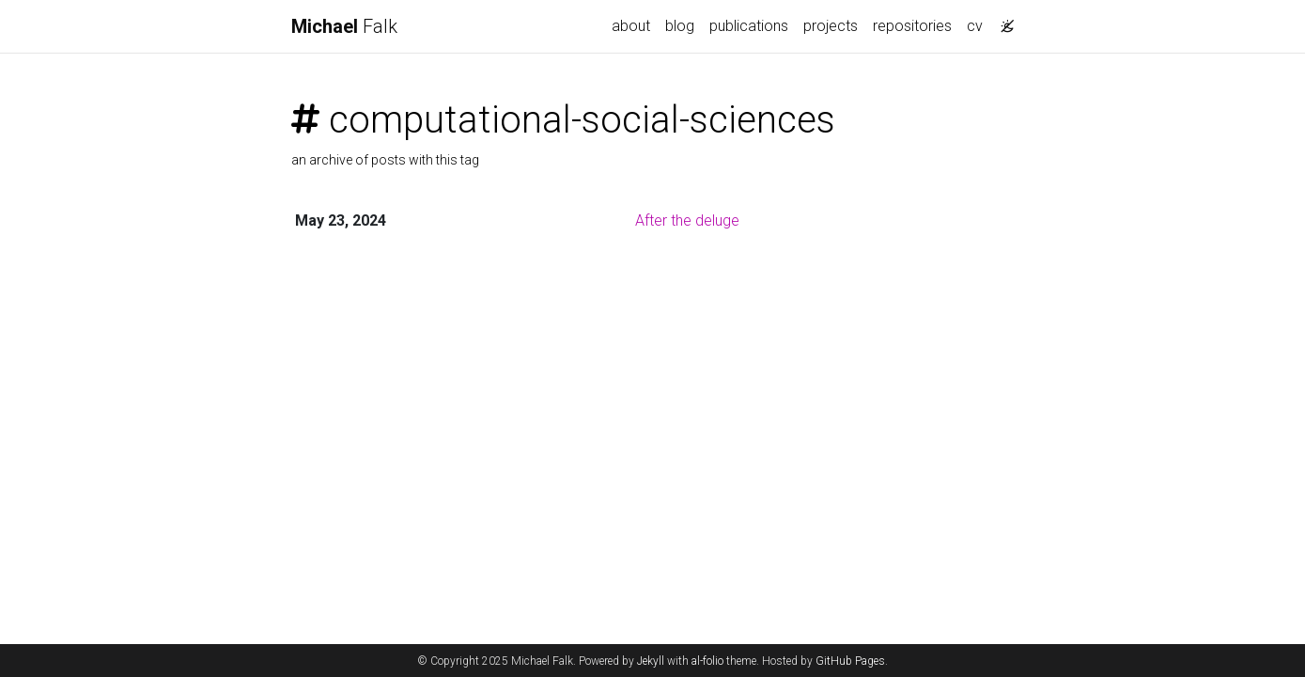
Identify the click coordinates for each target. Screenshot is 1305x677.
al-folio (707, 661)
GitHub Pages (850, 661)
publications (748, 26)
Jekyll (650, 661)
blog (679, 26)
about (631, 26)
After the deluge (687, 220)
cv (975, 26)
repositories (912, 26)
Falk (344, 26)
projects (830, 26)
